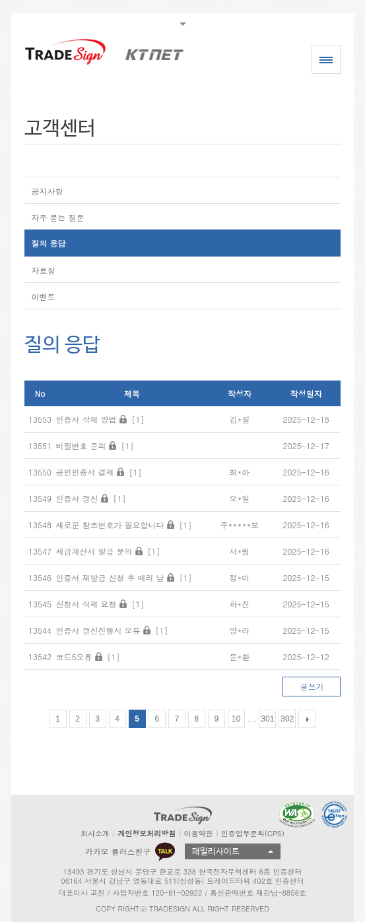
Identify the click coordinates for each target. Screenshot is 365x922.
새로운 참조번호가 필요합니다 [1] (124, 524)
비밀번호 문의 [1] (95, 445)
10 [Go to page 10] (236, 718)
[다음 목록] (306, 719)
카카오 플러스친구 (129, 851)
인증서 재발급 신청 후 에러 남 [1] (124, 577)
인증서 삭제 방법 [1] (100, 419)
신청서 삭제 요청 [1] (100, 603)
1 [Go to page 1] (57, 718)
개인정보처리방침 (146, 833)
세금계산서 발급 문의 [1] (108, 551)
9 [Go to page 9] (216, 718)
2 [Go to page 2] (77, 718)
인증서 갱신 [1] (91, 498)
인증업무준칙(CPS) (252, 833)
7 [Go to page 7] (176, 718)
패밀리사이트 (216, 852)
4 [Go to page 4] (117, 718)
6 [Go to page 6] (156, 718)
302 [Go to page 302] (287, 718)
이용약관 (198, 833)
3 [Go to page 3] (97, 718)
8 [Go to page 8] (196, 718)
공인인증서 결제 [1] (99, 471)
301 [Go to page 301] (267, 718)
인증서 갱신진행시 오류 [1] (112, 630)
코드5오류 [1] (88, 656)
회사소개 (95, 833)
